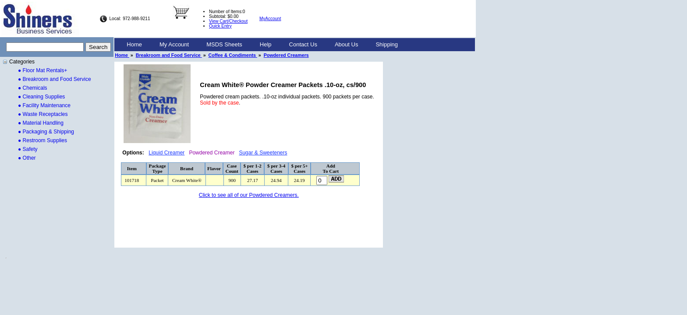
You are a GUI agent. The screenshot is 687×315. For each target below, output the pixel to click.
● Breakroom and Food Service (54, 79)
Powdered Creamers (286, 55)
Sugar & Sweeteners (263, 153)
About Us (346, 44)
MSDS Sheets (224, 44)
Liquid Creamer (166, 153)
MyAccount (270, 18)
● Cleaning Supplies (41, 97)
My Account (174, 44)
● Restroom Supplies (42, 140)
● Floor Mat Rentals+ (42, 70)
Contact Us (303, 44)
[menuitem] (134, 44)
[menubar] (262, 44)
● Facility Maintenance (44, 105)
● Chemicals (32, 88)
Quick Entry (220, 26)
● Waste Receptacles (43, 114)
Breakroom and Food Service (169, 55)
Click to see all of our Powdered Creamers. (249, 195)
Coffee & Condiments (233, 55)
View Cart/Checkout (228, 21)
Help (266, 44)
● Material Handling (41, 123)
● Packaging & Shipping (46, 132)
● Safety (28, 149)
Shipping (386, 44)
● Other (27, 158)
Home (134, 44)
